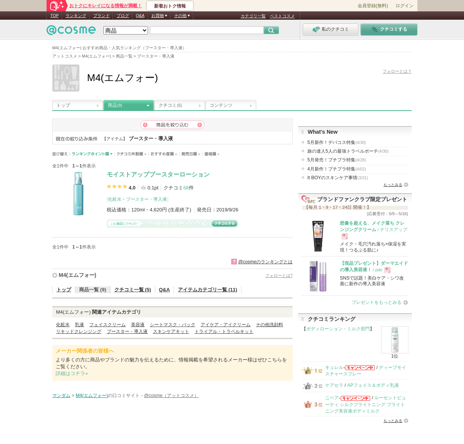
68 (185, 188)
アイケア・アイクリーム (226, 324)
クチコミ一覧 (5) (132, 289)
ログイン (404, 5)
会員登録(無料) (373, 5)
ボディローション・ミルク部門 (338, 328)
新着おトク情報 (170, 6)
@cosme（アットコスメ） (171, 395)
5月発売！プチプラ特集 (336, 160)
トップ (63, 105)
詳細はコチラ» (72, 373)
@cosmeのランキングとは (265, 261)
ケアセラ (334, 385)
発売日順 (190, 154)
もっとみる (392, 185)
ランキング (75, 15)
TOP (54, 15)
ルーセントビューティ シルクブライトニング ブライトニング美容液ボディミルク (365, 404)
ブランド (101, 15)
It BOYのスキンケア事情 (337, 177)
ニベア (332, 397)
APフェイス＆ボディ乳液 (373, 385)
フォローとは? (279, 275)
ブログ (123, 15)
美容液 (138, 324)
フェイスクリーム (107, 324)
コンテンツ (221, 105)
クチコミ (170, 105)
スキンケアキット (171, 331)
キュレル (334, 367)
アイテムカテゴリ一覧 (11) (207, 289)
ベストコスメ (282, 16)
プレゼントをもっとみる (377, 302)
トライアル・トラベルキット (224, 331)
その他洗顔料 (269, 324)
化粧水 (114, 199)
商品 (115, 105)
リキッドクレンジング (78, 331)
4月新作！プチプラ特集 (336, 169)
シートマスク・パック (172, 324)
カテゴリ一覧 (253, 16)
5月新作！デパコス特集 (336, 142)
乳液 (79, 324)
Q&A (140, 15)
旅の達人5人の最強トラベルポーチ (348, 151)
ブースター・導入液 (146, 199)
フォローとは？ (397, 71)
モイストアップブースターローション (158, 174)
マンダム (61, 395)
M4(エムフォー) (77, 275)
